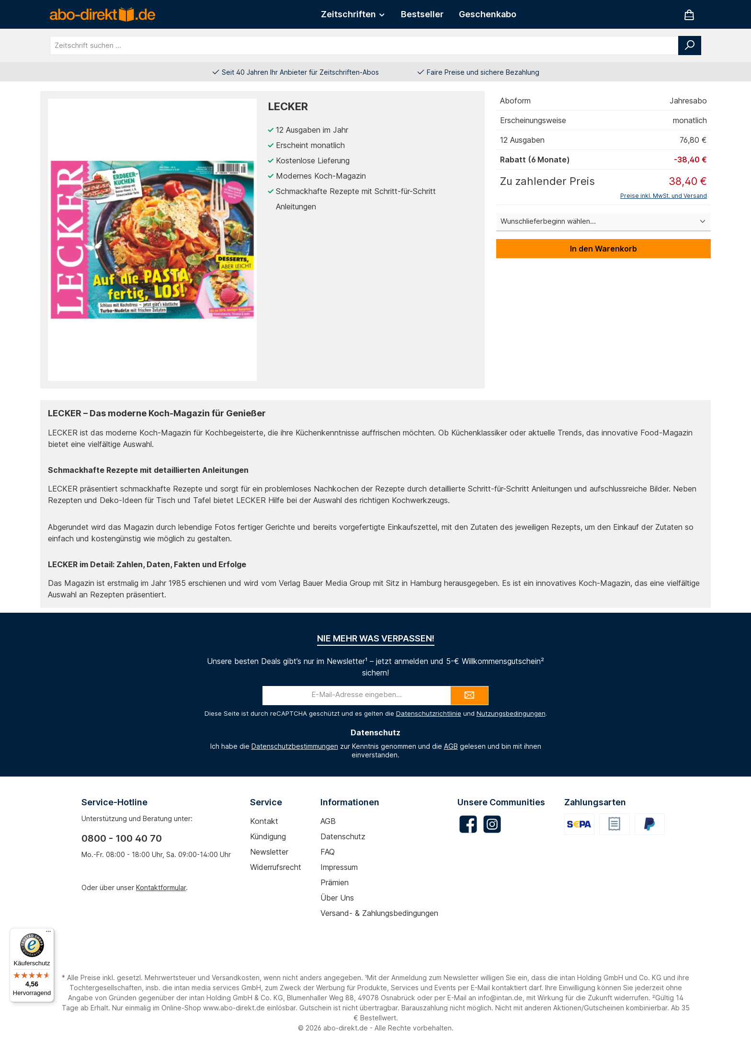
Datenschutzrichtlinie (428, 713)
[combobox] (364, 45)
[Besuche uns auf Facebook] (468, 824)
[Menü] (48, 933)
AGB (451, 746)
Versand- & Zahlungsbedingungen (379, 913)
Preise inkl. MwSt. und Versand (663, 195)
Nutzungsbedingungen (511, 713)
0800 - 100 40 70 (121, 838)
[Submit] (469, 695)
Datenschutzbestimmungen (294, 746)
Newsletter (269, 852)
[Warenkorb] (689, 14)
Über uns (337, 898)
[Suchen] (689, 45)
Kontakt (264, 821)
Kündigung (268, 836)
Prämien (334, 882)
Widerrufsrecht (275, 867)
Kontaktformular (161, 887)
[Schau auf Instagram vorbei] (492, 824)
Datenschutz (342, 836)
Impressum (339, 867)
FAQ (327, 852)
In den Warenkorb (603, 248)
